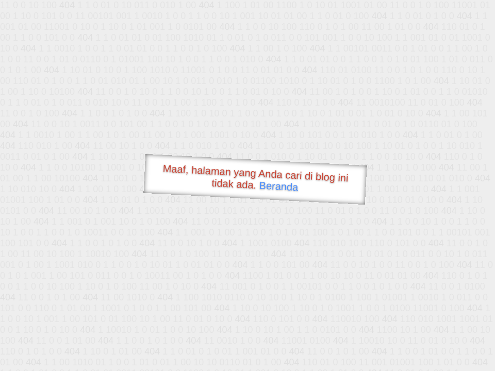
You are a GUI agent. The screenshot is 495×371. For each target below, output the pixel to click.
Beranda (279, 186)
